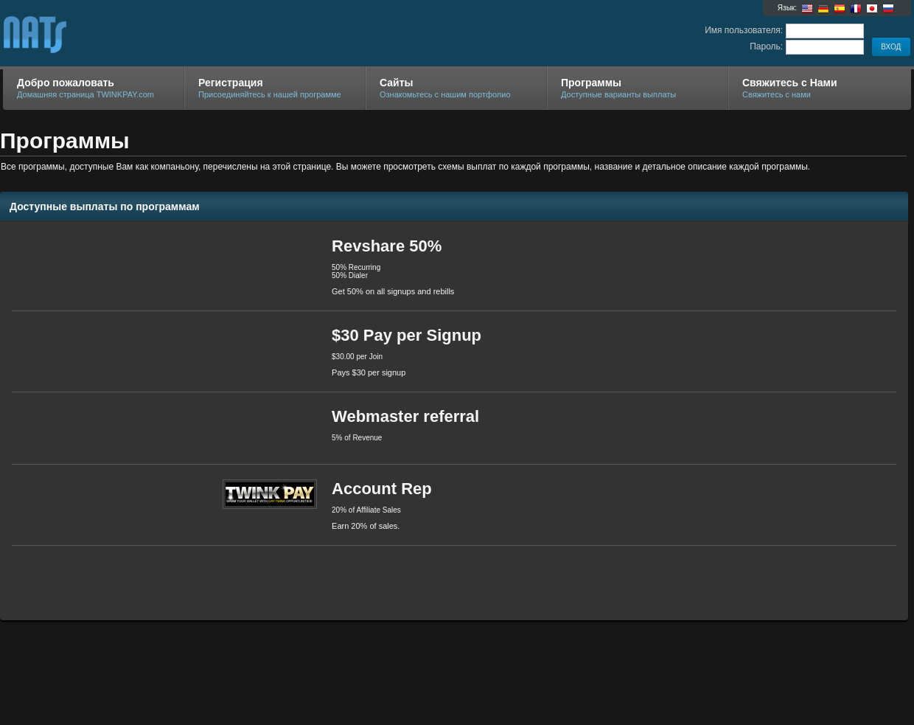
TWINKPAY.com (179, 33)
